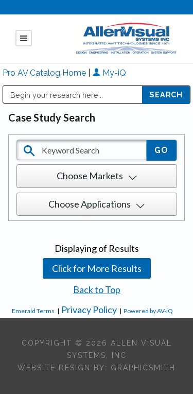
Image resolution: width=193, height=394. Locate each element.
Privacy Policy (89, 309)
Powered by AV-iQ (148, 311)
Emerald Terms (33, 311)
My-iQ (109, 73)
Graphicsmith (143, 368)
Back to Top (96, 289)
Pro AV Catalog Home (45, 73)
